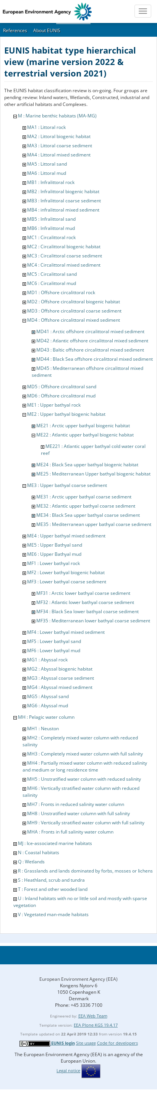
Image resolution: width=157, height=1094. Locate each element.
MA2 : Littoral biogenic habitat (59, 136)
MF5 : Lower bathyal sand (54, 641)
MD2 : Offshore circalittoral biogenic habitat (73, 301)
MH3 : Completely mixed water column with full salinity (85, 753)
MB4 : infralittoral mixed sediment (63, 210)
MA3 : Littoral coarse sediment (59, 145)
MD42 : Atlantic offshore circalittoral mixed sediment (92, 340)
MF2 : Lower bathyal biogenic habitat (66, 572)
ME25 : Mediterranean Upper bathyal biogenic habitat (93, 473)
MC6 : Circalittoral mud (51, 283)
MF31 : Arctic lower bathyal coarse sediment (83, 593)
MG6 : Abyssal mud (47, 705)
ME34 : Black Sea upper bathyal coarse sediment (88, 515)
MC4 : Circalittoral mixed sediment (63, 265)
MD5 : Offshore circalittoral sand (61, 386)
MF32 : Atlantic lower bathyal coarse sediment (85, 602)
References (15, 30)
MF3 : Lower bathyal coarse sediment (66, 581)
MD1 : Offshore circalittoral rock (61, 292)
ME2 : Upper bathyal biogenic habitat (66, 414)
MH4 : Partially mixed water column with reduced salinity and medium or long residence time (85, 766)
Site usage (86, 1043)
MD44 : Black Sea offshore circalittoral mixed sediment (94, 359)
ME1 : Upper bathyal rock (54, 405)
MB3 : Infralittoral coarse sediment (64, 200)
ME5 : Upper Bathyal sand (54, 545)
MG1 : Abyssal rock (47, 659)
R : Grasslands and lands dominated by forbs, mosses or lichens (85, 871)
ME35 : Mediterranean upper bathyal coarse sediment (93, 524)
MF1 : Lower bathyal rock (53, 563)
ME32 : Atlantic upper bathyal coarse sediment (85, 506)
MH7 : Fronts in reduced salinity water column (75, 804)
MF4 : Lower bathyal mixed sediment (66, 632)
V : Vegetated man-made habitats (53, 914)
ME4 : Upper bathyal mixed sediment (66, 535)
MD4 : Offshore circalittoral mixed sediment (73, 320)
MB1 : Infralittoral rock (50, 182)
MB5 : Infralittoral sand (51, 219)
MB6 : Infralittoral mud (51, 228)
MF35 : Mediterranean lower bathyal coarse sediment (93, 620)
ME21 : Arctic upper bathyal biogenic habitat (83, 425)
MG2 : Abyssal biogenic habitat (59, 669)
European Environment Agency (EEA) (78, 979)
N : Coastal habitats (38, 852)
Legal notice (68, 1070)
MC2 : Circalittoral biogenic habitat (63, 246)
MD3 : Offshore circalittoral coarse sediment (74, 311)
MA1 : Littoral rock (46, 127)
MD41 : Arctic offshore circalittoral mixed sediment (90, 331)
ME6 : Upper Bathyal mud (54, 554)
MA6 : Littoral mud (46, 173)
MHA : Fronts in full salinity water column (70, 832)
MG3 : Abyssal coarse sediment (60, 678)
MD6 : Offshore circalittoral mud (61, 395)
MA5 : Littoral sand (47, 164)
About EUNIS (46, 30)
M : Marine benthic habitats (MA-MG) (57, 115)
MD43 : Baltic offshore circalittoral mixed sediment (90, 350)
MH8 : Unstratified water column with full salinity (78, 813)
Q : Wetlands (31, 861)
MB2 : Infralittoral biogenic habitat (63, 191)
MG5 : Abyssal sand (48, 696)
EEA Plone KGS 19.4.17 (96, 1025)
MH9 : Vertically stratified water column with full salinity (85, 822)
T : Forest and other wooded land (52, 889)
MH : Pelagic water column (46, 717)
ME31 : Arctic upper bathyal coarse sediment (83, 496)
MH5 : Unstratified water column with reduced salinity (84, 779)
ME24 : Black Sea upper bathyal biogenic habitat (87, 464)
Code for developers (117, 1043)
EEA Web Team (92, 1016)
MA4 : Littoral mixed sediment (59, 154)
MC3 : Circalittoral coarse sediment (64, 255)
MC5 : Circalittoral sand (52, 274)
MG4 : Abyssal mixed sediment (59, 687)
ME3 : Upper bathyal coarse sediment (67, 485)
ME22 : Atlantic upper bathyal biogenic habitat (85, 434)
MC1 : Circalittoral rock (51, 237)
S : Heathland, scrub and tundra (51, 880)
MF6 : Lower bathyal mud (53, 650)
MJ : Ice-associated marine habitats (55, 843)
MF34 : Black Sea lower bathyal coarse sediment (87, 611)
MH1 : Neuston (43, 728)
